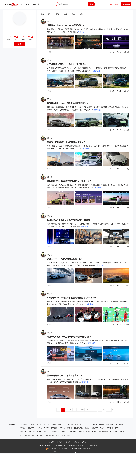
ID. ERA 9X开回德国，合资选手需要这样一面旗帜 (68, 220)
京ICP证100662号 (60, 445)
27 (119, 208)
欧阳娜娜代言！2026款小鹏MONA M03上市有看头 (69, 181)
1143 (9, 37)
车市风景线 (78, 424)
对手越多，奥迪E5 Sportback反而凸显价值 (66, 25)
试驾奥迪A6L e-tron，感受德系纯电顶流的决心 (67, 103)
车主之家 (47, 424)
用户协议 (68, 442)
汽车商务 (123, 431)
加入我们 (84, 442)
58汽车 (46, 428)
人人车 (39, 424)
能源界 (87, 428)
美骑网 (95, 424)
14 (119, 324)
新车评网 (110, 428)
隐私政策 (76, 442)
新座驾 (39, 431)
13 (119, 363)
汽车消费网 (113, 431)
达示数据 (70, 424)
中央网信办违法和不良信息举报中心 (80, 448)
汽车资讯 (47, 431)
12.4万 (30, 37)
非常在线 (73, 431)
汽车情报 (62, 428)
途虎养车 (23, 424)
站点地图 (51, 442)
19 (119, 130)
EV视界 (23, 428)
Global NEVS (40, 435)
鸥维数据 (81, 431)
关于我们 (59, 442)
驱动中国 (64, 431)
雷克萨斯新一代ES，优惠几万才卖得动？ (64, 375)
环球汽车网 (110, 424)
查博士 (54, 424)
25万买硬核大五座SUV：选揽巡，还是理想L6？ (67, 64)
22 (119, 169)
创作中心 (126, 4)
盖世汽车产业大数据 (63, 435)
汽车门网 (23, 431)
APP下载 (36, 4)
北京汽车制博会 (91, 431)
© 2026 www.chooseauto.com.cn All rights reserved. (68, 452)
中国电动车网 (78, 428)
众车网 (117, 428)
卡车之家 (54, 428)
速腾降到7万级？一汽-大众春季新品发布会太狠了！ (69, 336)
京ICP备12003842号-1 (45, 445)
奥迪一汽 (61, 424)
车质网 (102, 428)
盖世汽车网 (31, 428)
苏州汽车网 (55, 431)
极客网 (101, 424)
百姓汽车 (95, 428)
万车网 (69, 428)
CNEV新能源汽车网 (27, 435)
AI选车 (28, 4)
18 (119, 52)
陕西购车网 (50, 435)
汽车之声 (32, 431)
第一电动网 (119, 424)
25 (119, 91)
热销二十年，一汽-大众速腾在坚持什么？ (65, 258)
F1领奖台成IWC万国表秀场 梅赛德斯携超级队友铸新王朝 (71, 297)
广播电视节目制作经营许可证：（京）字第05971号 (82, 445)
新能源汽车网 (103, 431)
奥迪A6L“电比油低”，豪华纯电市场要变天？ (66, 142)
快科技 (39, 428)
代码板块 (32, 424)
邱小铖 (49, 21)
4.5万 (16, 37)
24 (119, 402)
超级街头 (87, 424)
